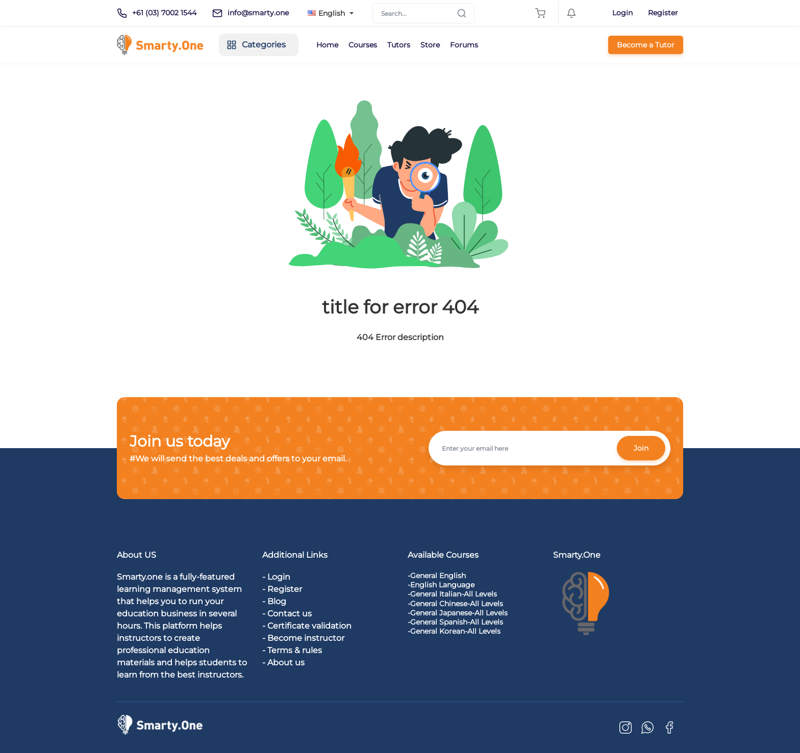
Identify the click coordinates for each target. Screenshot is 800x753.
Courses (362, 44)
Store (430, 44)
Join (641, 448)
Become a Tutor (645, 44)
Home (327, 44)
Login (622, 12)
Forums (464, 44)
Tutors (398, 44)
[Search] (423, 13)
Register (663, 12)
